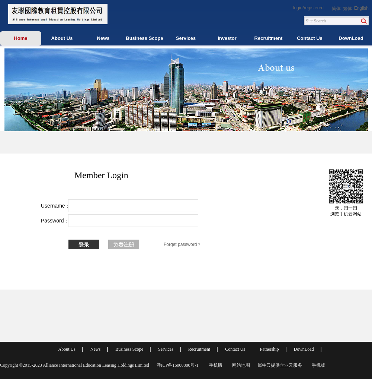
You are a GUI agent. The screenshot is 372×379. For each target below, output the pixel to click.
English (361, 8)
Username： (52, 206)
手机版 (214, 365)
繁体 (347, 8)
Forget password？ (182, 244)
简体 (336, 8)
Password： (52, 221)
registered (314, 7)
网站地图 (240, 365)
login (297, 7)
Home (20, 38)
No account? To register (123, 244)
